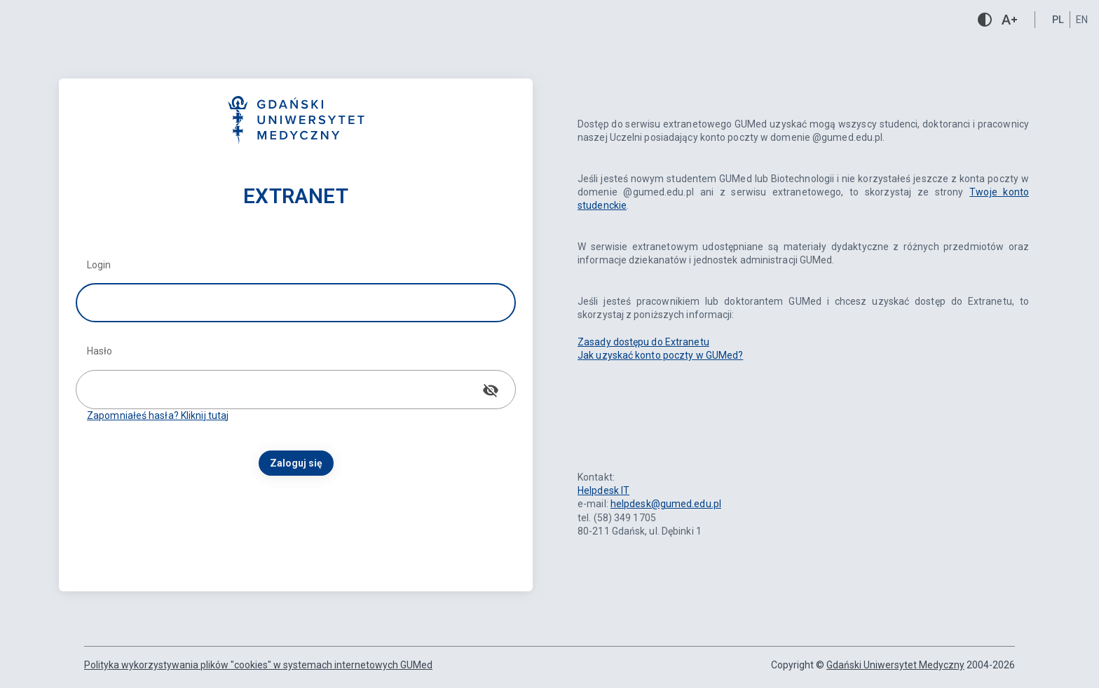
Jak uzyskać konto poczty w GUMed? (660, 355)
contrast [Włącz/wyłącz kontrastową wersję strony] (984, 19)
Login (99, 264)
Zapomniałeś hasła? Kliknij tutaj (157, 415)
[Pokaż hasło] (490, 390)
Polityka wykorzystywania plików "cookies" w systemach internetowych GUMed (258, 664)
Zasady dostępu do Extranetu (643, 342)
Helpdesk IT (603, 490)
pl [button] (1058, 19)
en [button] (1082, 19)
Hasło (100, 351)
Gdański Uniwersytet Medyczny (895, 664)
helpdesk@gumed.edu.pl (665, 503)
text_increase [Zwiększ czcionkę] (1009, 19)
